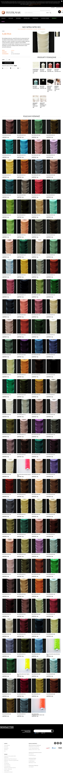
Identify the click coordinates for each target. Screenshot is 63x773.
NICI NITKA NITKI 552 (36, 574)
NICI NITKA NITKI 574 (6, 434)
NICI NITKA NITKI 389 (50, 634)
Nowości (6, 749)
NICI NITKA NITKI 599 (50, 175)
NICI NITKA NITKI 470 (36, 694)
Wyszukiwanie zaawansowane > (45, 10)
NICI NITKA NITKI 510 (50, 135)
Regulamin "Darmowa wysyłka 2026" (11, 760)
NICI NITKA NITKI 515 (21, 654)
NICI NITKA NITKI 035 (36, 394)
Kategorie (11, 18)
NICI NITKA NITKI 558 (6, 714)
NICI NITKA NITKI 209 (50, 414)
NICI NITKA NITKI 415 (50, 574)
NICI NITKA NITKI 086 (50, 694)
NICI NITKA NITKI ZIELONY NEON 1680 (53, 655)
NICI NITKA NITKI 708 (6, 634)
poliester (12, 50)
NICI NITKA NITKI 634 (21, 494)
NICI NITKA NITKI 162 (50, 614)
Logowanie (53, 7)
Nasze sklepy (6, 770)
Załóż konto (59, 7)
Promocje (6, 746)
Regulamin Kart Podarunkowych (10, 759)
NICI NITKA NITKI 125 (21, 694)
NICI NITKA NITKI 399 (6, 215)
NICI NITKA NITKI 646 (36, 614)
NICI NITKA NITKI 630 (50, 494)
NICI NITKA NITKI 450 (36, 454)
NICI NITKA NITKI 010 (21, 514)
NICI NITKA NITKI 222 (36, 434)
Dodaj (37, 733)
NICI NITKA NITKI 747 (6, 594)
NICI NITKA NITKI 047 (36, 514)
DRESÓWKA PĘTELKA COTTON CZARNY (49, 87)
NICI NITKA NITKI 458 (21, 554)
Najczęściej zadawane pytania (10, 767)
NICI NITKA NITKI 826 (21, 195)
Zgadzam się (30, 5)
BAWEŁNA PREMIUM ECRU (56, 87)
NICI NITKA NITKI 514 (21, 574)
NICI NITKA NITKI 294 (50, 354)
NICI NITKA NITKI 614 (50, 534)
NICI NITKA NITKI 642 (36, 374)
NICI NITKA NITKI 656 (36, 135)
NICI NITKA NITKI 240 (21, 614)
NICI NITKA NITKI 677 (50, 394)
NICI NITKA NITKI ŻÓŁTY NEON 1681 (23, 675)
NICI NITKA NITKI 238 (6, 454)
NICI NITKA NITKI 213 (6, 574)
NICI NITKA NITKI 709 (50, 594)
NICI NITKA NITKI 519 (36, 215)
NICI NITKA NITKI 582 (50, 514)
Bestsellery (6, 748)
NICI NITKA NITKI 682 (36, 674)
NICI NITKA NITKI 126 (6, 494)
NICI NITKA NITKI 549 (21, 135)
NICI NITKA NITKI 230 (50, 474)
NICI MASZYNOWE (29, 29)
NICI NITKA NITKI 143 (21, 434)
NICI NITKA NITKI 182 (21, 634)
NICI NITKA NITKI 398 (36, 294)
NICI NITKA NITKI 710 (21, 414)
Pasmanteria (35, 18)
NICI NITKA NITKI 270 (21, 155)
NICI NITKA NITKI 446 (21, 534)
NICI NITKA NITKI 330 (50, 215)
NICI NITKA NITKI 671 (50, 195)
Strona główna (7, 745)
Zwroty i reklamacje (8, 769)
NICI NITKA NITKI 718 (36, 274)
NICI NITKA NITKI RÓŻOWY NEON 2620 (24, 475)
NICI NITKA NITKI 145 (36, 414)
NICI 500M (35, 29)
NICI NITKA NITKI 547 (21, 175)
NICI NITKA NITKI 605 (6, 135)
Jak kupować (6, 763)
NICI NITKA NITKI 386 (21, 354)
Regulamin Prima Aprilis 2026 (10, 756)
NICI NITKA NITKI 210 (50, 155)
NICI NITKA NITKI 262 (35, 87)
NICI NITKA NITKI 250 (50, 454)
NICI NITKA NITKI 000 (42, 70)
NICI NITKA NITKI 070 (36, 594)
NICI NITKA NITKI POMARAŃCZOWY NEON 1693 (38, 714)
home (19, 29)
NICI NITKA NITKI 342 (6, 155)
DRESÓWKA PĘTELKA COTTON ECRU (43, 104)
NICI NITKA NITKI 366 (6, 195)
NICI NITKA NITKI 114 (50, 274)
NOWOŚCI (4, 18)
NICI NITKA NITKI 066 (49, 70)
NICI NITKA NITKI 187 (6, 614)
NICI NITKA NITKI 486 (6, 534)
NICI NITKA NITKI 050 (36, 494)
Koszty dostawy (7, 764)
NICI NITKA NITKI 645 (6, 374)
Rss (5, 751)
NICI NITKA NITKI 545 (21, 374)
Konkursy (6, 761)
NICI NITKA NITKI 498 (21, 394)
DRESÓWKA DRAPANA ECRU (35, 104)
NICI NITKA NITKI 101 (56, 70)
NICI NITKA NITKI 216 (6, 294)
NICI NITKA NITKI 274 (36, 654)
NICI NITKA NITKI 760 (6, 314)
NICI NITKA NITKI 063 (36, 534)
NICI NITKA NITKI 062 (6, 554)
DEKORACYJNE (27, 18)
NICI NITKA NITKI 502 (50, 294)
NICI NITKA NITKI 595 (21, 594)
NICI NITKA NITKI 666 (6, 354)
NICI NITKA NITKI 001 (50, 334)
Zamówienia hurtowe (8, 772)
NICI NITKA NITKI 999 (42, 87)
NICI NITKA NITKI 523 (6, 334)
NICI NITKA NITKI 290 (36, 354)
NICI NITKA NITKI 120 (36, 314)
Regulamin (6, 757)
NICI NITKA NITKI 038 (6, 474)
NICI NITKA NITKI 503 (36, 334)
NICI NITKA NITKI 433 (6, 674)
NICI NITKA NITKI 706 (50, 434)
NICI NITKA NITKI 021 (6, 175)
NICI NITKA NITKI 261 (6, 274)
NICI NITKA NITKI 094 (21, 334)
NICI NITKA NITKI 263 (50, 554)
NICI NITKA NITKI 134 (36, 474)
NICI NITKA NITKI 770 (21, 294)
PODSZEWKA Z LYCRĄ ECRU (36, 70)
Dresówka (18, 18)
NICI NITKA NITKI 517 (21, 215)
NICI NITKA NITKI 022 (21, 274)
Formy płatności (7, 766)
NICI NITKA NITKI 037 (50, 314)
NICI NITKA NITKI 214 (36, 554)
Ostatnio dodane (45, 18)
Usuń (44, 733)
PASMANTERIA (23, 29)
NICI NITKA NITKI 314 (6, 654)
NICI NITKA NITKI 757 (21, 714)
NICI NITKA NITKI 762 (36, 634)
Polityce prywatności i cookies (36, 4)
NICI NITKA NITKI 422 (6, 394)
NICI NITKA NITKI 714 (6, 694)
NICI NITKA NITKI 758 (6, 514)
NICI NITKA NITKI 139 (36, 155)
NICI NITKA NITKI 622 (21, 454)
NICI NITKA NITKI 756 (36, 175)
